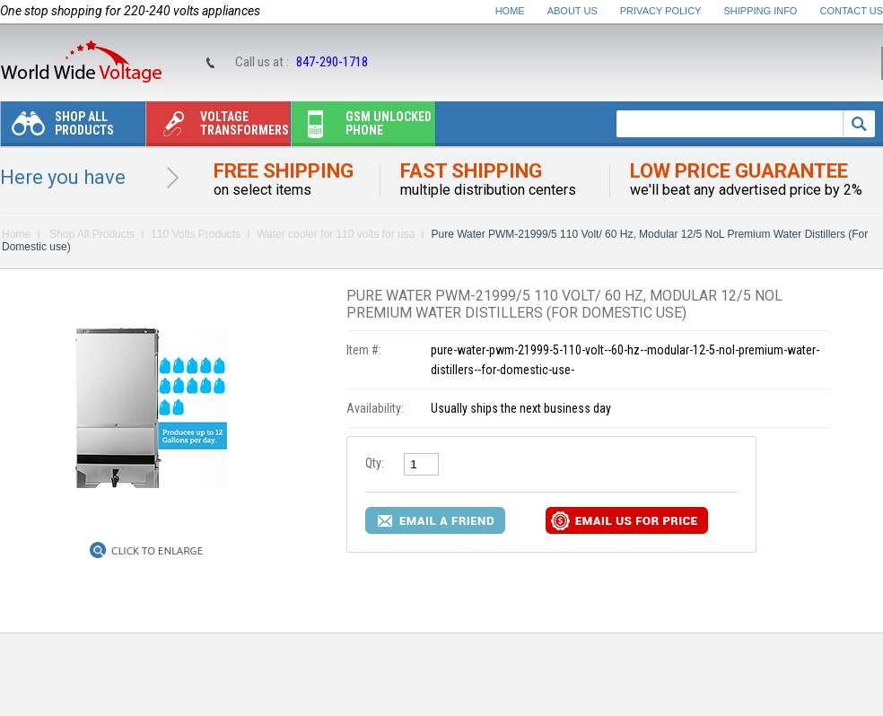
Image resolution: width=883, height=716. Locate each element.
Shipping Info (761, 10)
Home (510, 10)
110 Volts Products (195, 234)
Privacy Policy (661, 10)
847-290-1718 (332, 62)
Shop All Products (57, 127)
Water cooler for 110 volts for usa (336, 234)
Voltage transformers (217, 127)
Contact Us (852, 10)
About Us (572, 10)
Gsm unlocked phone (362, 127)
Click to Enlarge (157, 551)
